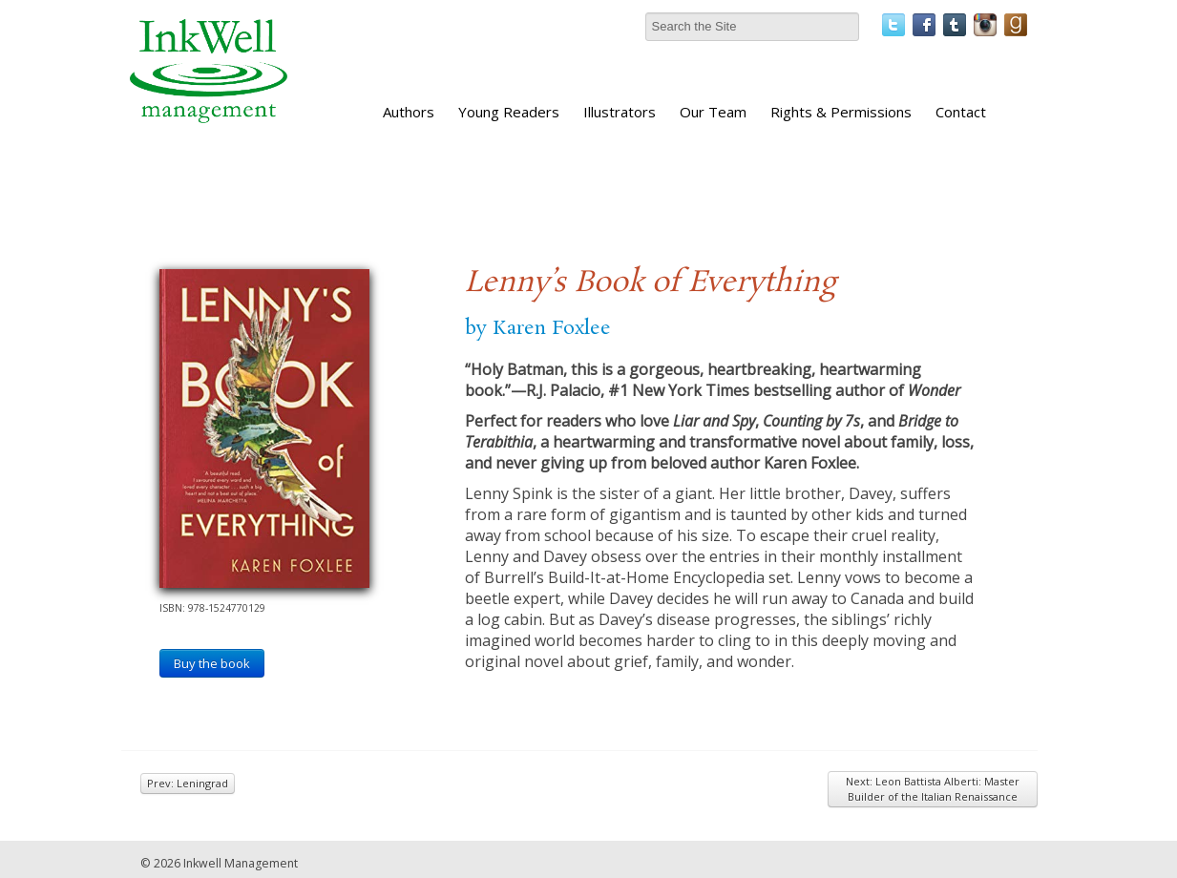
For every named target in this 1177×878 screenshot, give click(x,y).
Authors (408, 111)
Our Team (713, 111)
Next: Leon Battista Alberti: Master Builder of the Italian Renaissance (932, 789)
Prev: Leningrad (187, 783)
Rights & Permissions (841, 111)
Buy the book (212, 663)
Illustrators (619, 111)
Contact (960, 111)
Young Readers (508, 111)
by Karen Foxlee (538, 328)
